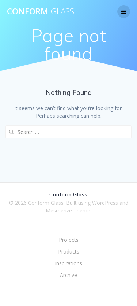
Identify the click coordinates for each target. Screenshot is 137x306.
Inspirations (68, 263)
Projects (69, 239)
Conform (40, 11)
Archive (68, 275)
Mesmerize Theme (68, 210)
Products (68, 251)
